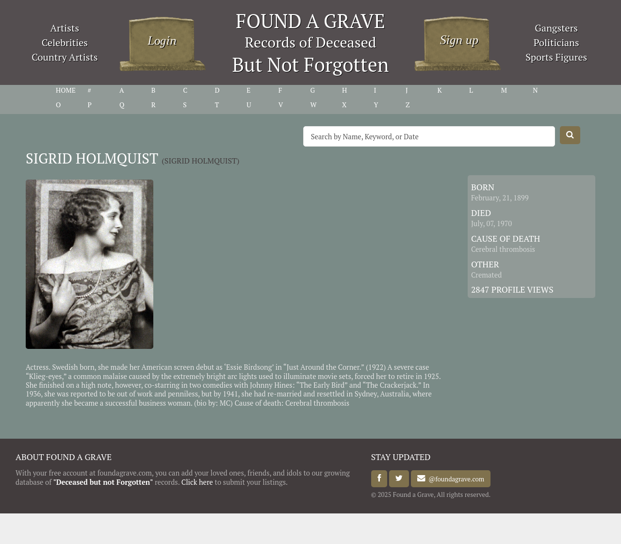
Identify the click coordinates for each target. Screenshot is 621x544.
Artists (65, 27)
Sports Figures (556, 57)
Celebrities (65, 42)
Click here (197, 482)
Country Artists (65, 57)
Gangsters (556, 27)
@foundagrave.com (454, 478)
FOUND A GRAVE (310, 20)
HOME (66, 90)
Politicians (556, 42)
